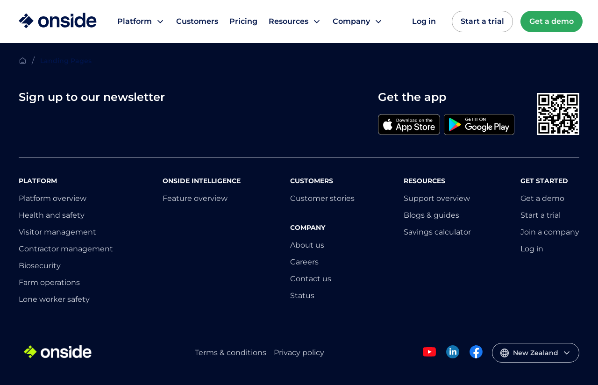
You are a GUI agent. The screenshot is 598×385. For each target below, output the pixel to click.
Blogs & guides (431, 215)
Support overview (437, 198)
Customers (197, 21)
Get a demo (551, 21)
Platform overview (52, 198)
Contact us (310, 278)
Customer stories (322, 198)
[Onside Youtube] (429, 356)
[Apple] (409, 125)
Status (302, 295)
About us (307, 245)
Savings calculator (437, 232)
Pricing (243, 21)
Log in (424, 21)
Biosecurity (40, 265)
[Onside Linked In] (452, 356)
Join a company (549, 232)
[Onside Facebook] (476, 356)
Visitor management (57, 232)
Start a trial (482, 21)
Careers (304, 261)
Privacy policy (299, 352)
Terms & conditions (230, 352)
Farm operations (49, 282)
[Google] (479, 125)
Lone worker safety (54, 299)
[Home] (58, 21)
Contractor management (66, 248)
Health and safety (52, 215)
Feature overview (195, 198)
